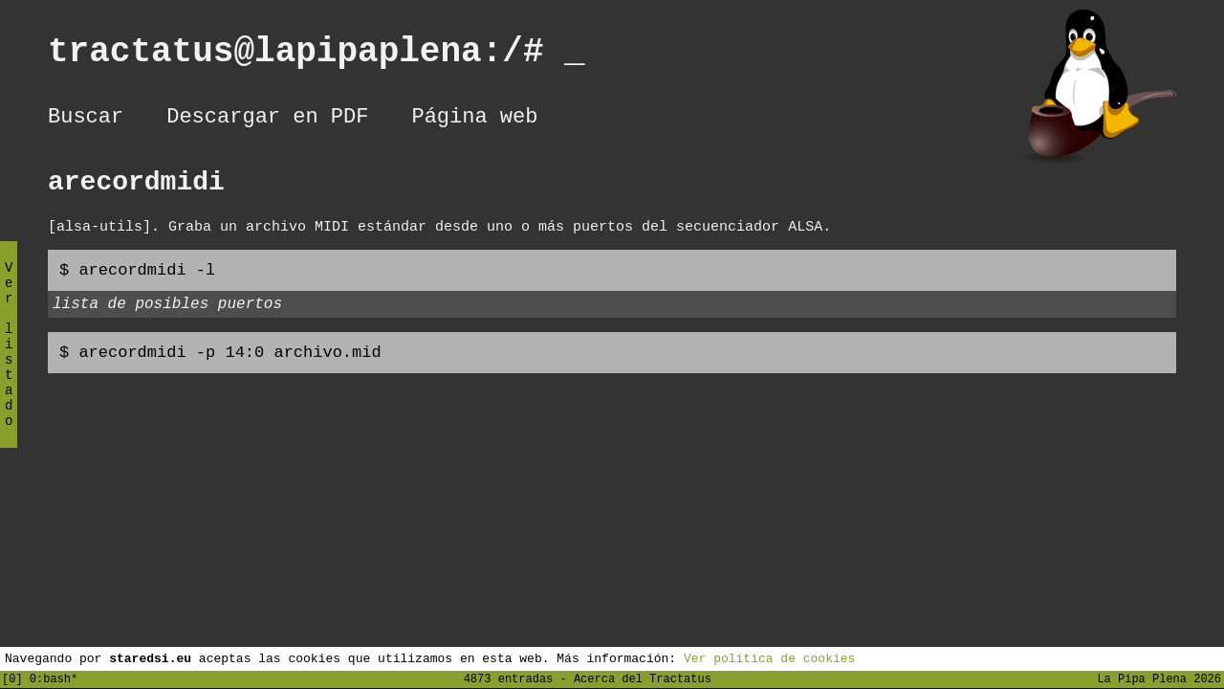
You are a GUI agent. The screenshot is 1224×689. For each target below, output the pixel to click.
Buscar (85, 119)
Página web (474, 119)
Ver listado (8, 360)
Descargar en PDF (267, 119)
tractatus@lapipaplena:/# (316, 56)
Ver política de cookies (769, 657)
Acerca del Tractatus (642, 678)
